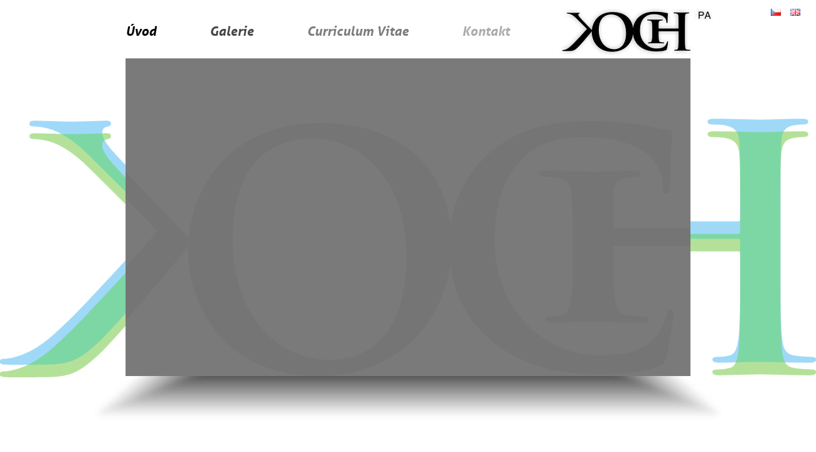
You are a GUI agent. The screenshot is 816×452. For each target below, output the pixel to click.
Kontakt (486, 31)
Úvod (141, 31)
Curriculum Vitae (358, 31)
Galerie (232, 31)
